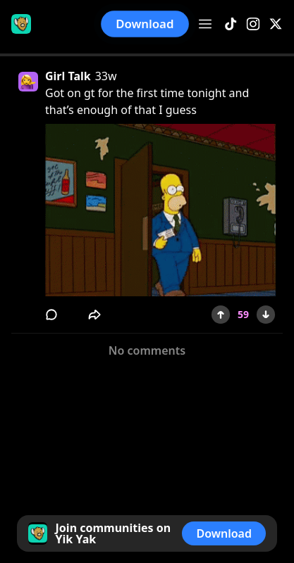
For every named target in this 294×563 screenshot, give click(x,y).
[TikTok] (230, 24)
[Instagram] (253, 24)
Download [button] (145, 23)
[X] (276, 24)
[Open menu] (205, 24)
